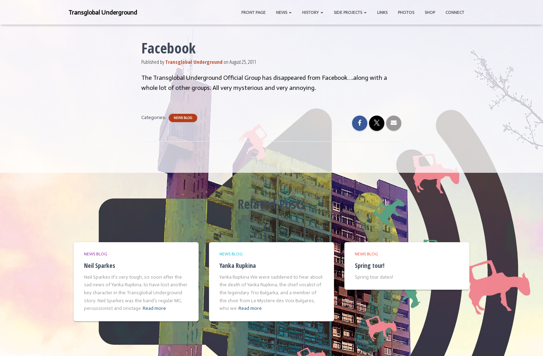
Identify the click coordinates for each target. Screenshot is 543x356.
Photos (406, 12)
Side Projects (350, 12)
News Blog (183, 118)
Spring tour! (369, 265)
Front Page (253, 12)
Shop (430, 12)
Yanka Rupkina (237, 265)
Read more (154, 308)
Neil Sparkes (99, 265)
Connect (454, 12)
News (284, 12)
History (312, 12)
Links (382, 12)
